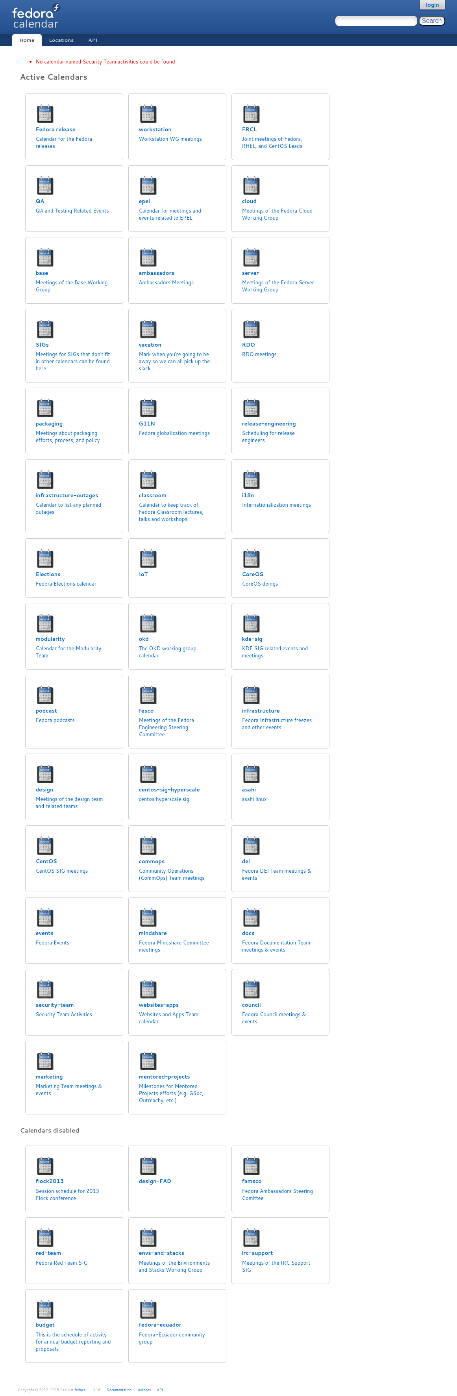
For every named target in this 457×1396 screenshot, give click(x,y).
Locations (61, 40)
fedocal (80, 1389)
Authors (144, 1389)
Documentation (119, 1389)
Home (26, 40)
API (92, 40)
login (432, 4)
